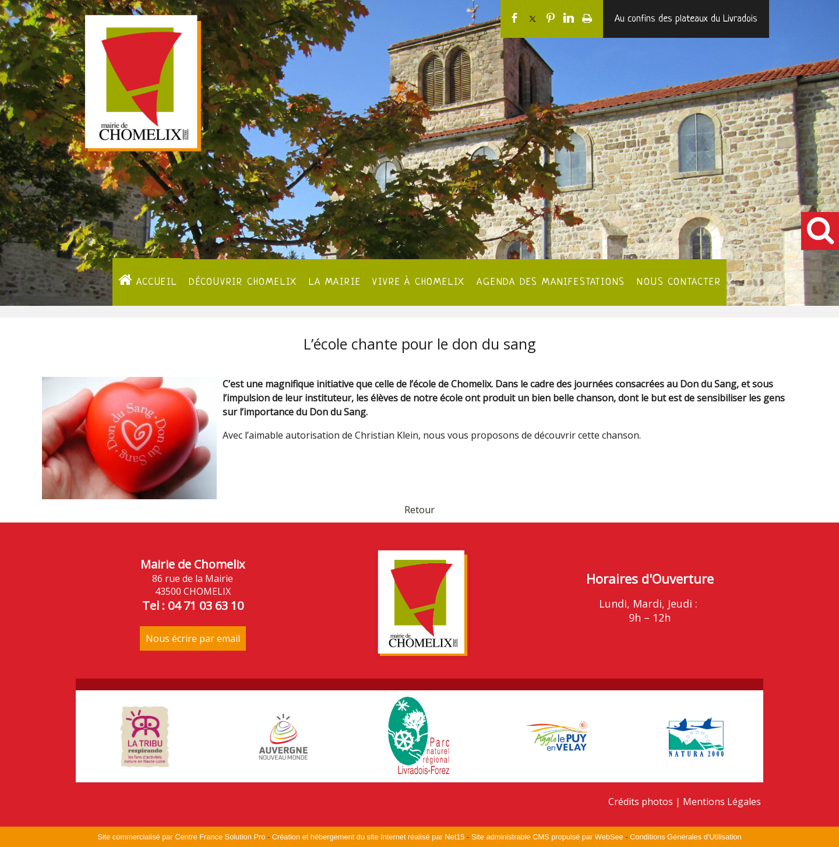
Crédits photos (640, 801)
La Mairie (335, 282)
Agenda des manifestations (551, 282)
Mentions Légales (722, 801)
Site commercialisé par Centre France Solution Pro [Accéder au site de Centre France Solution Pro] (181, 836)
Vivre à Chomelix (418, 282)
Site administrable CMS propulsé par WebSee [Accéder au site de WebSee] (547, 836)
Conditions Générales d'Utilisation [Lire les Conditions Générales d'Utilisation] (686, 836)
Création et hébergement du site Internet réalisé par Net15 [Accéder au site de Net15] (368, 836)
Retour (419, 509)
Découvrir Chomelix (243, 282)
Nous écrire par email (193, 638)
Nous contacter (679, 282)
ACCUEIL (147, 280)
